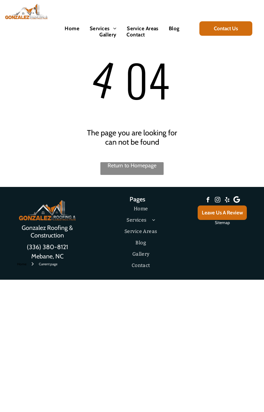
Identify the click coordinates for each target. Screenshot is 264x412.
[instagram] (217, 200)
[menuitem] (72, 28)
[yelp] (227, 200)
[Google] (237, 200)
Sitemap (222, 222)
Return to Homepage (132, 165)
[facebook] (208, 200)
